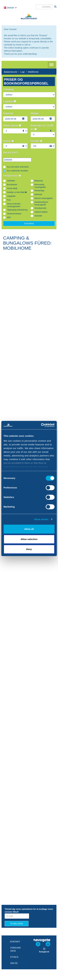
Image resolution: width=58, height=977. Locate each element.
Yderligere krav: (12, 175)
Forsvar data (15, 949)
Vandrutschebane (14, 214)
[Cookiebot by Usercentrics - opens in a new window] (41, 425)
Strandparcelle (40, 208)
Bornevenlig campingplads (40, 185)
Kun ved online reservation (18, 167)
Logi (22, 72)
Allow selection (29, 539)
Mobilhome (33, 72)
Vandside (38, 216)
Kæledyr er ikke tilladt (17, 192)
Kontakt (15, 941)
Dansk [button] (10, 7)
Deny (29, 549)
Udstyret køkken (41, 212)
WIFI (9, 217)
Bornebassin (12, 184)
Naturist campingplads (43, 198)
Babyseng (38, 181)
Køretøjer (36, 141)
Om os (14, 963)
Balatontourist (10, 72)
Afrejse (35, 113)
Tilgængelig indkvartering (17, 210)
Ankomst (8, 113)
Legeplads (11, 196)
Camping (8, 89)
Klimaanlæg (39, 190)
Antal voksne (12, 125)
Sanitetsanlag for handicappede (41, 203)
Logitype (9, 101)
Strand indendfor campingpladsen (14, 205)
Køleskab (38, 194)
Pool (9, 200)
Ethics (14, 957)
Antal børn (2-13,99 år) (42, 127)
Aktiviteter (11, 181)
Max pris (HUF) (10, 152)
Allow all (29, 529)
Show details (41, 519)
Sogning (29, 223)
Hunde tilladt (12, 188)
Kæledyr (8, 141)
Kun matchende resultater (17, 171)
